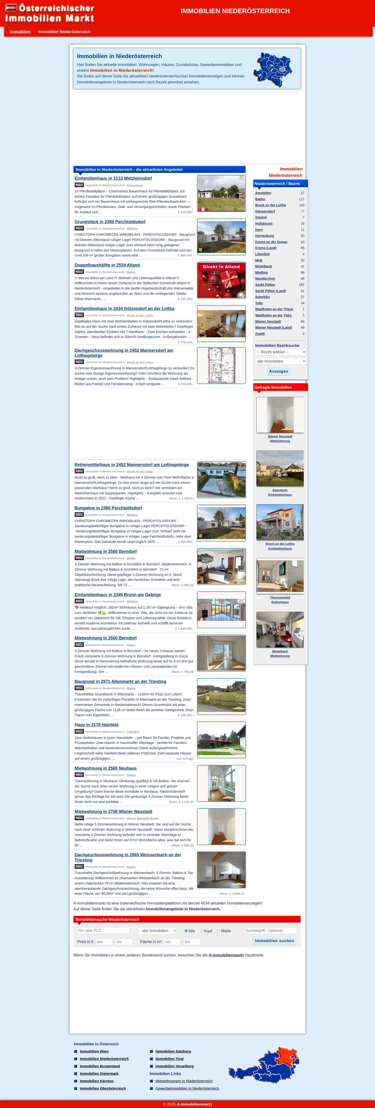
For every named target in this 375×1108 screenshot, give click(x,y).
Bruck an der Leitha (140, 315)
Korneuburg (135, 185)
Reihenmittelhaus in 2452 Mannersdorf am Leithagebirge (132, 464)
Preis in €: (85, 941)
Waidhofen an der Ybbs (273, 315)
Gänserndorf (265, 211)
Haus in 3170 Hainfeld (97, 724)
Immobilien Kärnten (97, 1081)
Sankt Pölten (265, 285)
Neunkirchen (265, 278)
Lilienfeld (133, 731)
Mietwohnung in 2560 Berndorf (106, 551)
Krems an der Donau (271, 242)
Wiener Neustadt (268, 321)
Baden (131, 271)
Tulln (259, 303)
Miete (226, 931)
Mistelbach (263, 266)
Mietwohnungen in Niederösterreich (184, 1081)
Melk (259, 260)
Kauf (208, 931)
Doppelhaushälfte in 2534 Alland (107, 265)
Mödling (132, 228)
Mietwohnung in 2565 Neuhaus (106, 768)
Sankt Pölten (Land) (270, 291)
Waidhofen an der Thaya (274, 309)
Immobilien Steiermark (99, 1073)
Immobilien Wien (94, 1051)
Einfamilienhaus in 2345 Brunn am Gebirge (118, 594)
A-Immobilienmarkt (226, 955)
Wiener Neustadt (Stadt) (143, 818)
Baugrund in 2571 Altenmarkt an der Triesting (120, 681)
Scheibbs (262, 297)
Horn (259, 230)
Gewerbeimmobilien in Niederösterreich (187, 1088)
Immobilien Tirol (170, 1059)
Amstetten (263, 193)
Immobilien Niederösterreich (104, 1059)
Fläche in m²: (151, 941)
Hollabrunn (263, 223)
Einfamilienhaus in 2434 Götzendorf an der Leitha (124, 308)
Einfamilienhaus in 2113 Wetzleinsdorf (113, 178)
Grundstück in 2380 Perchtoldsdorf (110, 221)
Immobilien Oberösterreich (103, 1088)
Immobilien (20, 31)
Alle (191, 931)
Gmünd (261, 217)
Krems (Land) (265, 248)
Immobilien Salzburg (173, 1051)
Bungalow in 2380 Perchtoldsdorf (108, 508)
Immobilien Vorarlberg (175, 1066)
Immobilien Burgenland (100, 1066)
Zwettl (260, 334)
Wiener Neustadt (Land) (273, 327)
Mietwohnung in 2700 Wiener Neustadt (113, 811)
